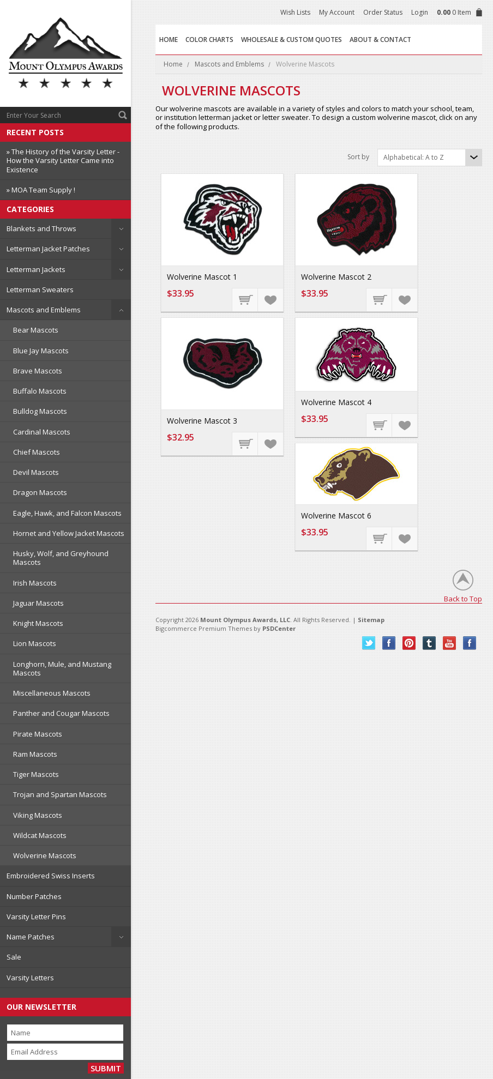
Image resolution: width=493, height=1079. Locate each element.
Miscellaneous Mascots (52, 693)
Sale (14, 957)
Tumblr (429, 643)
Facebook (389, 643)
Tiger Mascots (36, 774)
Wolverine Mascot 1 (202, 277)
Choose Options (245, 299)
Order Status (382, 12)
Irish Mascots (35, 583)
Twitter (369, 643)
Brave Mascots (37, 371)
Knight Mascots (38, 623)
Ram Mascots (35, 754)
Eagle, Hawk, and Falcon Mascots (67, 513)
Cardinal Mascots (41, 432)
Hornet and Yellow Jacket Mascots (68, 533)
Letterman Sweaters (40, 289)
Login (419, 12)
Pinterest (409, 643)
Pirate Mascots (37, 734)
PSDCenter (279, 628)
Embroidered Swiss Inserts (51, 876)
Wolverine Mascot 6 (336, 515)
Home (173, 64)
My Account (336, 12)
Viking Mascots (37, 815)
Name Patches (31, 937)
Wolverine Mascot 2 (336, 277)
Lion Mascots (34, 643)
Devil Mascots (36, 472)
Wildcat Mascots (40, 835)
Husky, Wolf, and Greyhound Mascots (61, 557)
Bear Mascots (35, 330)
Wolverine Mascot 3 (202, 420)
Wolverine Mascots (44, 855)
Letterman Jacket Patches (48, 249)
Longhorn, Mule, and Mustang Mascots (62, 668)
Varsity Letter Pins (36, 916)
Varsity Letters (30, 977)
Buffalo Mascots (40, 391)
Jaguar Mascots (38, 603)
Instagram (470, 643)
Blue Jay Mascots (41, 350)
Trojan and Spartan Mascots (60, 794)
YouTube (449, 643)
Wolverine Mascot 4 (336, 402)
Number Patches (34, 896)
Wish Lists (295, 12)
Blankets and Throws (41, 228)
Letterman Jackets (36, 269)
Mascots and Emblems (44, 310)
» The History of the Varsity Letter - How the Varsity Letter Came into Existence (63, 160)
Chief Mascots (36, 452)
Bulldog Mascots (40, 411)
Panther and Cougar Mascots (61, 713)
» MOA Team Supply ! (41, 190)
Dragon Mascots (40, 492)
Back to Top (463, 598)
